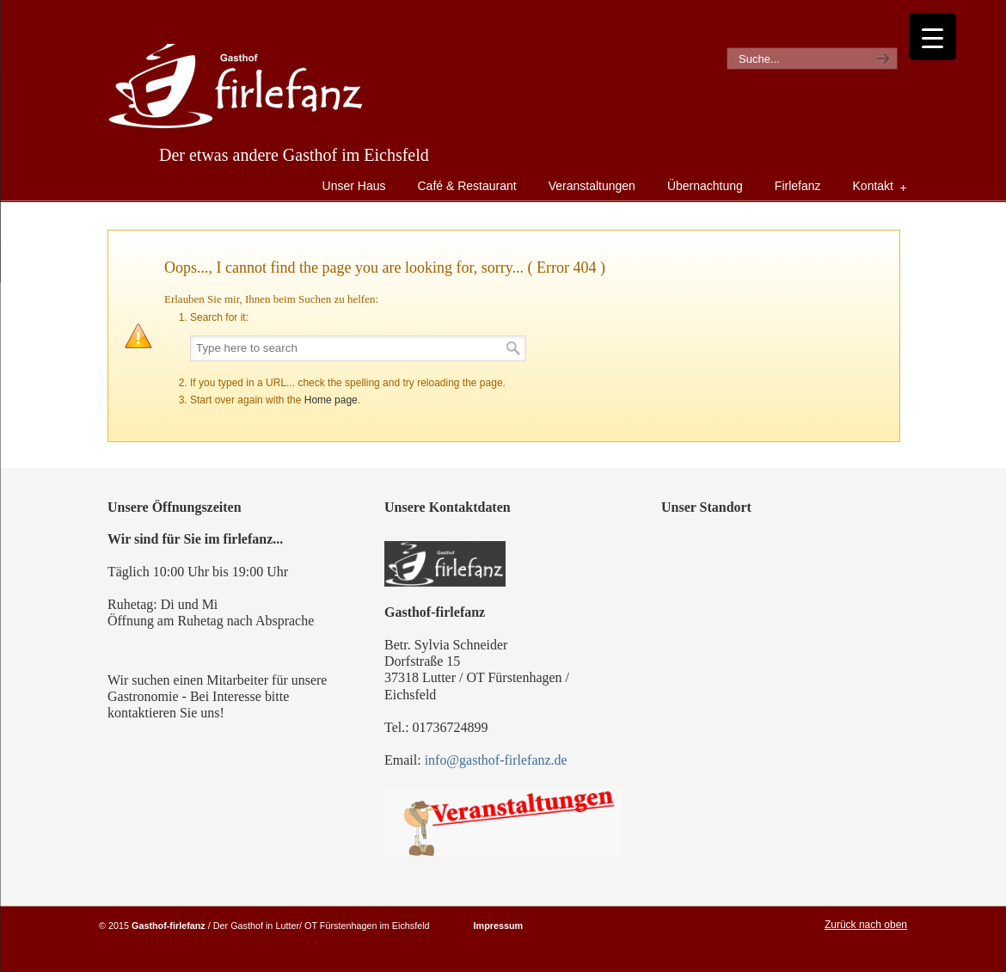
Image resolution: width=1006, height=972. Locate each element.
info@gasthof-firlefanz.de (496, 760)
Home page (331, 400)
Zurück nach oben (866, 925)
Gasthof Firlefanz (235, 87)
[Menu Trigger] (932, 36)
